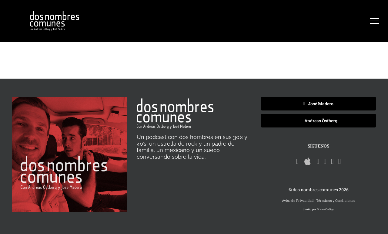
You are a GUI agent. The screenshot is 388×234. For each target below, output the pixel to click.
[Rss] (317, 161)
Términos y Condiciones (335, 200)
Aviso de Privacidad (298, 200)
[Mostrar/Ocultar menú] (374, 21)
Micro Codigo (325, 209)
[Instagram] (339, 161)
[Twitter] (332, 161)
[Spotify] (297, 161)
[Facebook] (325, 161)
